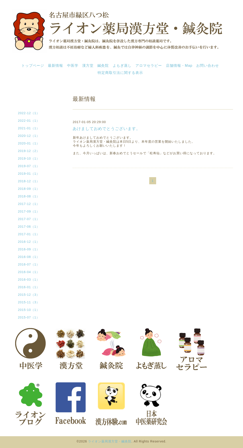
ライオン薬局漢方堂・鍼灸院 (109, 441)
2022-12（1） (29, 113)
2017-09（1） (29, 211)
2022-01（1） (29, 120)
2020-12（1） (29, 136)
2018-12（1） (29, 181)
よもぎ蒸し (122, 65)
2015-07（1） (29, 317)
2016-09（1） (29, 249)
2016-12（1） (29, 241)
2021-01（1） (29, 128)
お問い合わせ (207, 65)
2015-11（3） (29, 302)
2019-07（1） (29, 166)
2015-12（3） (29, 294)
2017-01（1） (29, 234)
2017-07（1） (29, 219)
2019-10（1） (29, 158)
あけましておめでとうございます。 (106, 128)
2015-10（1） (29, 310)
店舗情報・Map (179, 65)
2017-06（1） (29, 226)
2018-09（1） (29, 189)
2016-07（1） (29, 264)
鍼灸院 (103, 65)
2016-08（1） (29, 257)
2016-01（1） (29, 287)
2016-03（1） (29, 279)
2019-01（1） (29, 173)
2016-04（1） (29, 272)
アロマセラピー (148, 65)
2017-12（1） (29, 204)
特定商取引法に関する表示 (120, 73)
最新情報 (55, 65)
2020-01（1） (29, 143)
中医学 (72, 65)
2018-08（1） (29, 196)
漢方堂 (88, 65)
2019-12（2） (29, 151)
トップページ (32, 65)
